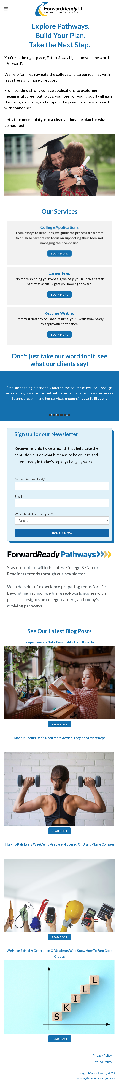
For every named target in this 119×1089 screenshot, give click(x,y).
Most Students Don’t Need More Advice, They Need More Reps (59, 738)
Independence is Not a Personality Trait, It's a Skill (59, 642)
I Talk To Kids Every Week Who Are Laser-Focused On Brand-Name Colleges (60, 844)
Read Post (59, 724)
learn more (59, 253)
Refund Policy (102, 1062)
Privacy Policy (102, 1055)
